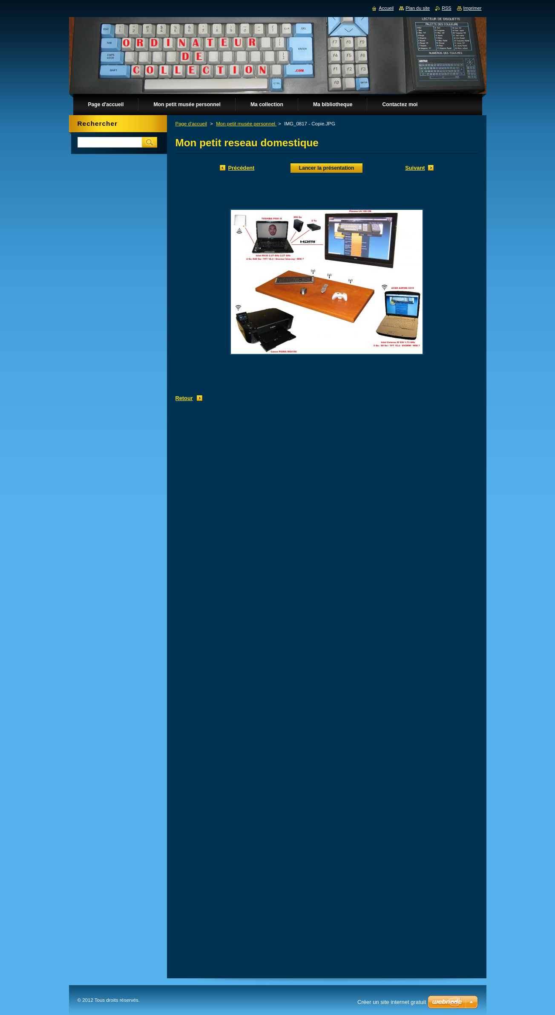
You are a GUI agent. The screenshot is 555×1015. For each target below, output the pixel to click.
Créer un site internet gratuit (391, 1002)
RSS (446, 8)
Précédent (241, 168)
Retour (184, 398)
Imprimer (472, 8)
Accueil (386, 8)
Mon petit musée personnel (246, 123)
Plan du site (417, 8)
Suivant (415, 168)
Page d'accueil (191, 123)
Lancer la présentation (326, 168)
